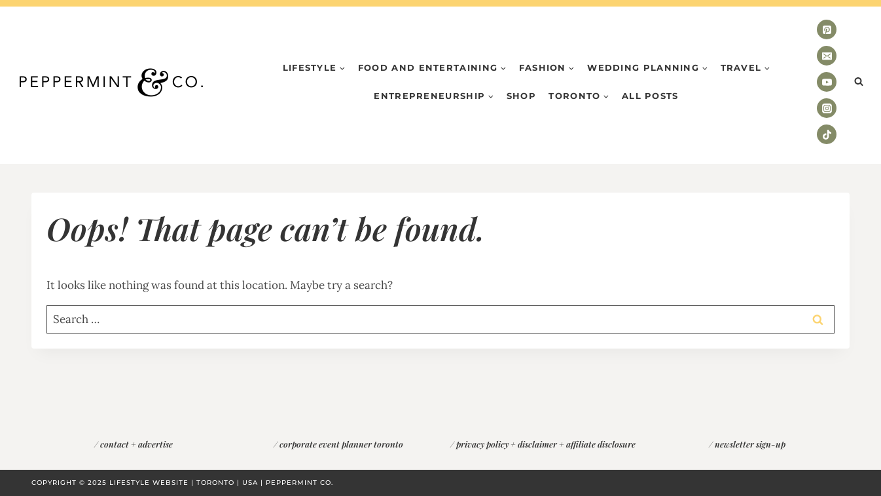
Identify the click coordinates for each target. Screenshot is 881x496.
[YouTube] (826, 82)
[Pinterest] (826, 29)
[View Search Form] (859, 82)
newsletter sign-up (750, 443)
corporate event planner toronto (341, 443)
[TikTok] (826, 134)
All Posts (650, 95)
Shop (521, 95)
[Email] (826, 56)
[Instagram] (826, 108)
